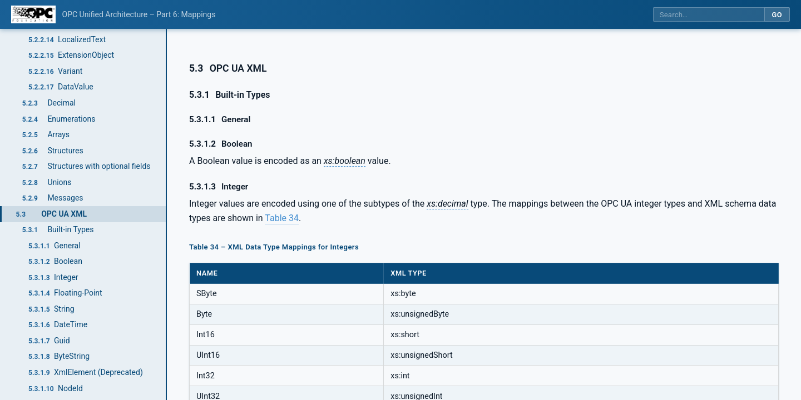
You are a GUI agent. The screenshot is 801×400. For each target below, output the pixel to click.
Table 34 (282, 218)
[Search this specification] (708, 14)
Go (777, 15)
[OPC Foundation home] (33, 14)
